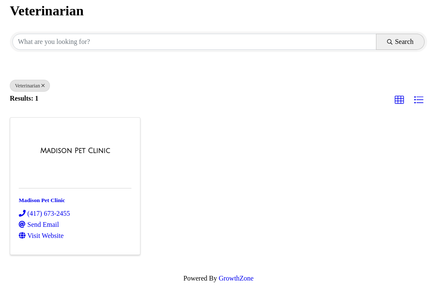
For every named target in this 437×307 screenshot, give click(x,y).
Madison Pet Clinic (42, 200)
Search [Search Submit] (400, 41)
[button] (399, 100)
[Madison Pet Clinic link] (75, 151)
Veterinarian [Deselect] (30, 86)
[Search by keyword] (194, 42)
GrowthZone (235, 278)
